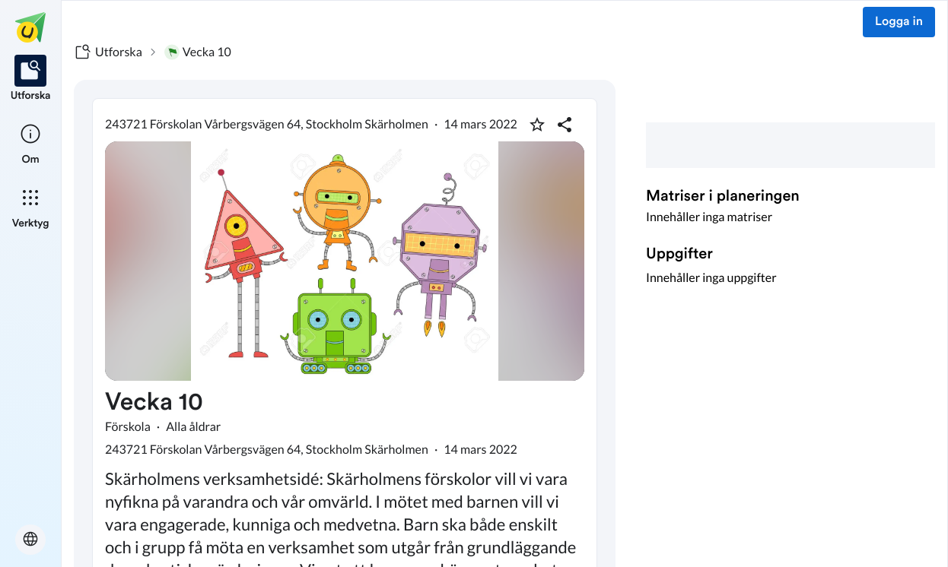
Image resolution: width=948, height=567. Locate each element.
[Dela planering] (564, 124)
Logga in (899, 22)
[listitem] (31, 79)
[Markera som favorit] (537, 124)
